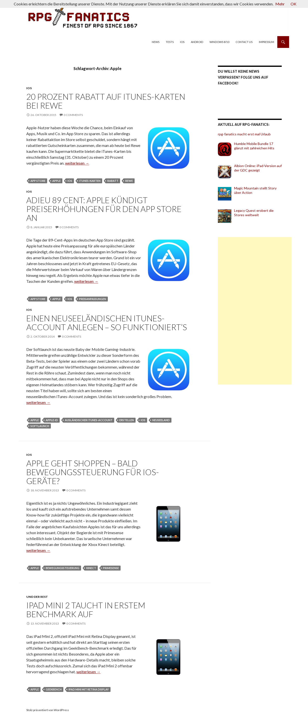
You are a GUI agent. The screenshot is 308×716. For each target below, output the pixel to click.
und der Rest (37, 597)
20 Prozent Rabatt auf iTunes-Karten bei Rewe (105, 101)
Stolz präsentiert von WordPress (47, 710)
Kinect (91, 568)
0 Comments (73, 115)
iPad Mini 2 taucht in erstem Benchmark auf (85, 609)
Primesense (111, 568)
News (155, 41)
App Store (37, 180)
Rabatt (112, 180)
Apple (56, 180)
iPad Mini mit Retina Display (89, 689)
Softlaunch (39, 426)
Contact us (244, 41)
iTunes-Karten (89, 180)
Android (197, 41)
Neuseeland (161, 420)
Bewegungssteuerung (62, 568)
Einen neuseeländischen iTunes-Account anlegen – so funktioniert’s (106, 322)
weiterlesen (77, 163)
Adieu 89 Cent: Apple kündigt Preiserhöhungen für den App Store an (104, 209)
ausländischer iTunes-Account (88, 420)
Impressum (266, 41)
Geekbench (54, 689)
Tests (170, 41)
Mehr (280, 3)
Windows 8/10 (219, 41)
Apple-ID (52, 420)
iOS (182, 41)
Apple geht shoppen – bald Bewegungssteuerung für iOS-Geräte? (92, 472)
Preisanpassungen (92, 299)
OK (293, 3)
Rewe (129, 180)
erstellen (126, 420)
